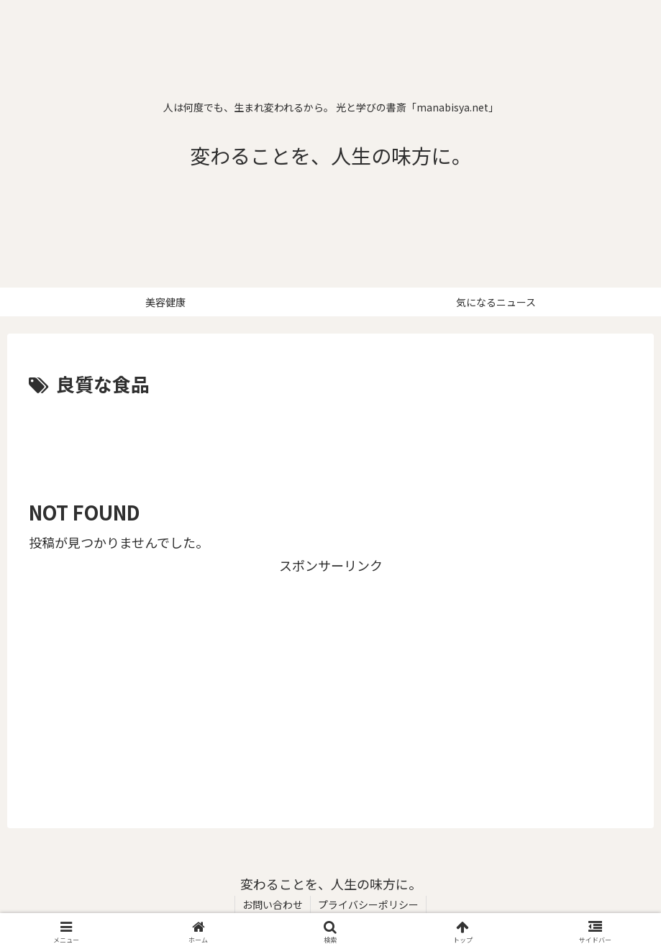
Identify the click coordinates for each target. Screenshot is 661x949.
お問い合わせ (272, 904)
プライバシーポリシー (368, 904)
